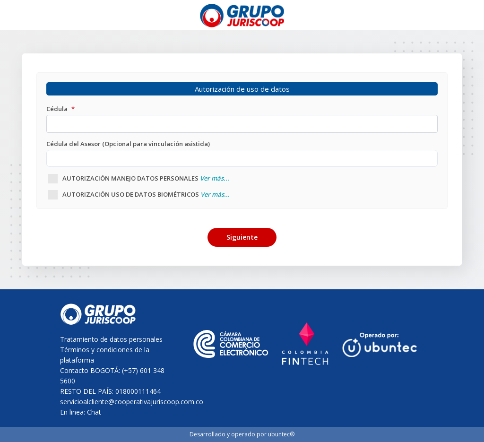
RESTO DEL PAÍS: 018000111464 (110, 391)
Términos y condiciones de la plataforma (104, 354)
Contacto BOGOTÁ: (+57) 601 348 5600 (112, 375)
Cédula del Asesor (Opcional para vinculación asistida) (128, 143)
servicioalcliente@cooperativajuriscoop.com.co (116, 401)
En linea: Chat (80, 411)
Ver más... (214, 178)
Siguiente (242, 237)
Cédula (60, 109)
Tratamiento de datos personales (111, 339)
